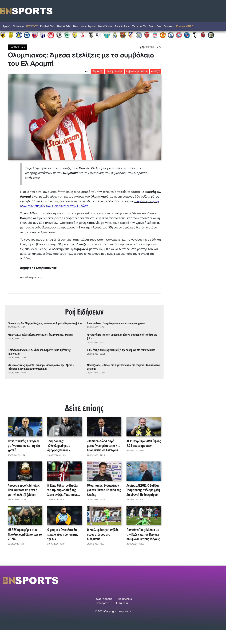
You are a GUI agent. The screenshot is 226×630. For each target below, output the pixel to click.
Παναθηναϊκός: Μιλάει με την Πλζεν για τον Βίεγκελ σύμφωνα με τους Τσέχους (143, 534)
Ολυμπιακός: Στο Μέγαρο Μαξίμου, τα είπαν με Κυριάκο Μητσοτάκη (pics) (45, 323)
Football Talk (47, 26)
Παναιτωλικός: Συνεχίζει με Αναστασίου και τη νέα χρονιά (116, 323)
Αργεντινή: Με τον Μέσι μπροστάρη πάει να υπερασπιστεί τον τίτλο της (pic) (122, 336)
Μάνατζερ (155, 71)
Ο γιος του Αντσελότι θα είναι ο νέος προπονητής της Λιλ (62, 534)
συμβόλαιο (131, 71)
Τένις (75, 26)
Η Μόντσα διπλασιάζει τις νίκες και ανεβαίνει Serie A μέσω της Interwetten (39, 352)
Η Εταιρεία (121, 603)
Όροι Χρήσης (104, 599)
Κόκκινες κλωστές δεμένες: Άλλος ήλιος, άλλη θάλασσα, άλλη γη (40, 335)
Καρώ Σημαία (88, 26)
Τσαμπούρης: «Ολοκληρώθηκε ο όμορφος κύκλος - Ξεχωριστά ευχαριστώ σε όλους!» (63, 446)
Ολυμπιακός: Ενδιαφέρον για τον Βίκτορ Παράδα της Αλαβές (104, 490)
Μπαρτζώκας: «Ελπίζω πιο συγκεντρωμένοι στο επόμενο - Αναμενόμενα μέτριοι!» (123, 367)
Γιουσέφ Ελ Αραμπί (114, 71)
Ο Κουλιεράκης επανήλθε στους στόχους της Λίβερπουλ (102, 534)
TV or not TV (139, 26)
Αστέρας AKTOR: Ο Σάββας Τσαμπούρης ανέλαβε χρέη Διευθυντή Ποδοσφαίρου (143, 490)
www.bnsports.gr (31, 277)
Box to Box (155, 26)
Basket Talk (63, 26)
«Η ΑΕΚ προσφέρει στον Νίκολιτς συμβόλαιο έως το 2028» (25, 534)
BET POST (32, 26)
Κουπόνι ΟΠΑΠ (184, 26)
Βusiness (169, 26)
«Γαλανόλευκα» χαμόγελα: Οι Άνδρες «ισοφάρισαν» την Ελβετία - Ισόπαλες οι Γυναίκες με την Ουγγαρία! (41, 367)
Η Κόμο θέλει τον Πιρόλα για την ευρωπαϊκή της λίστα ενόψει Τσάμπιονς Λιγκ (62, 490)
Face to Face (122, 26)
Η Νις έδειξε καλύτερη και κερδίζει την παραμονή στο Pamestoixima (121, 350)
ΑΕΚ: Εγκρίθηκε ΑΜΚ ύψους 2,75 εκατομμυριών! (143, 443)
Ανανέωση (143, 71)
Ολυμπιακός (97, 71)
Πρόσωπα (18, 26)
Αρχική (6, 26)
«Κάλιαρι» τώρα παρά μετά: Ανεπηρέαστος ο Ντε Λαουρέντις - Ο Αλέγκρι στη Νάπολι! (104, 446)
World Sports (105, 26)
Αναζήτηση (219, 27)
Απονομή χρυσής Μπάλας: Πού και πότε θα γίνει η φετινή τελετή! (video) (24, 490)
